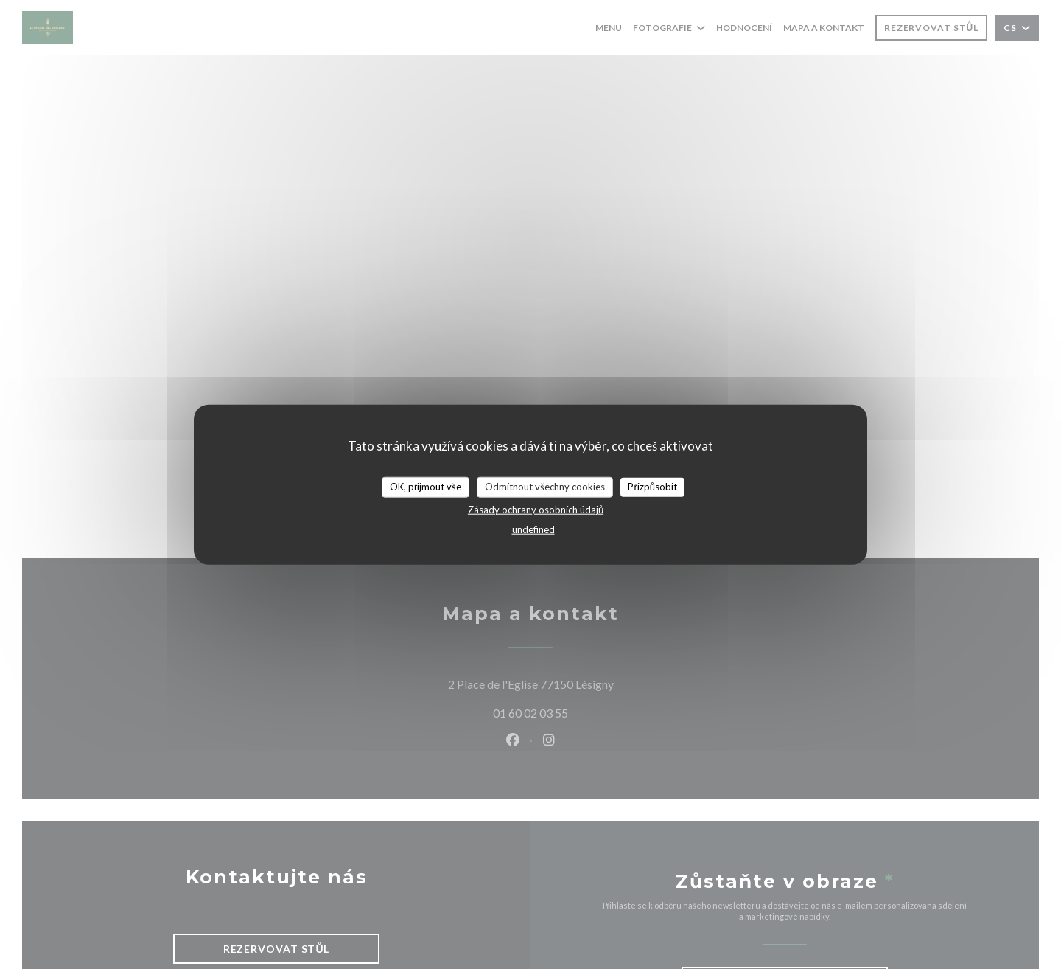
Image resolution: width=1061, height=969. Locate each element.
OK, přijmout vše (425, 487)
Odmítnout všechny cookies (545, 487)
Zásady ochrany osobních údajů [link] (535, 509)
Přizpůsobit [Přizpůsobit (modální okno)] (652, 487)
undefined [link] (533, 529)
